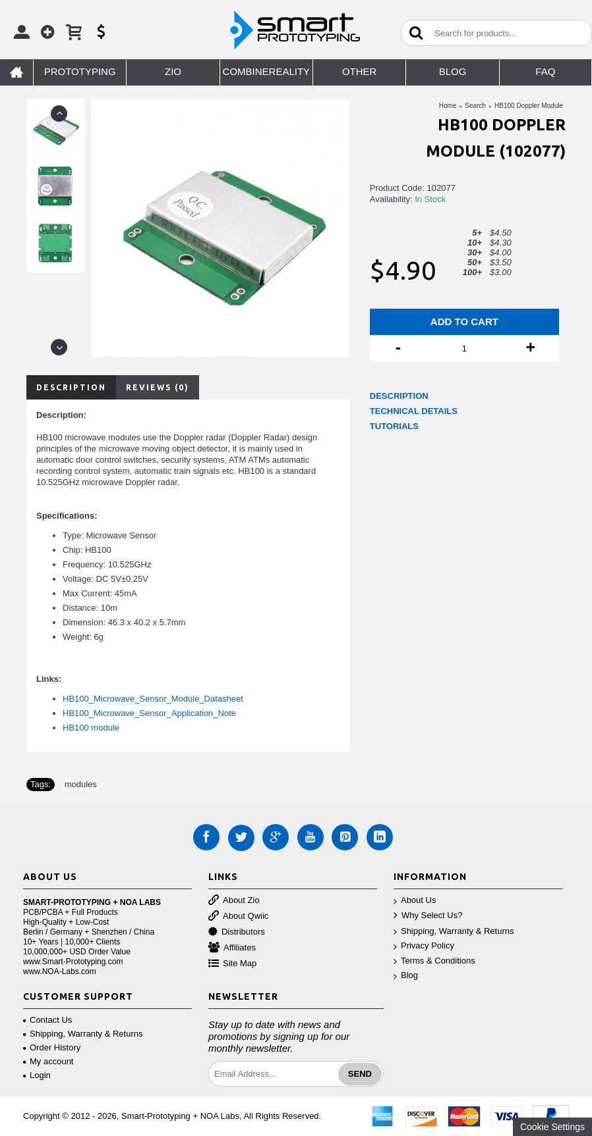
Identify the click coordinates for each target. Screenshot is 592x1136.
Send (360, 1074)
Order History (51, 1047)
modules (81, 784)
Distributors (236, 932)
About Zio (234, 900)
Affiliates (232, 948)
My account (48, 1061)
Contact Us (47, 1020)
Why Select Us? (428, 915)
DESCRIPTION (399, 396)
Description (71, 387)
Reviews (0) (157, 387)
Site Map (232, 963)
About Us (415, 900)
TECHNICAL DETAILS (414, 411)
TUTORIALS (394, 426)
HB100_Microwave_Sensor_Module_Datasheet (153, 699)
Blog (406, 975)
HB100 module (91, 728)
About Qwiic (238, 916)
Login (37, 1075)
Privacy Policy (424, 946)
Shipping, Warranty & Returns (454, 931)
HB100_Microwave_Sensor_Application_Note (149, 713)
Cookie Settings (552, 1127)
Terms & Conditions (434, 961)
